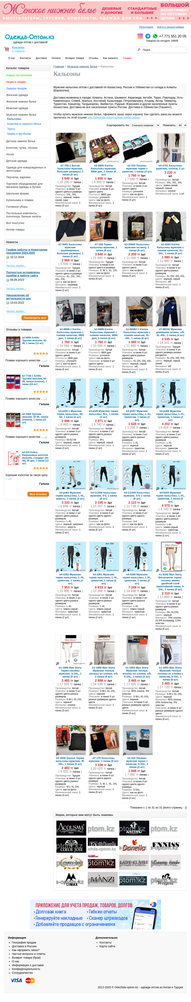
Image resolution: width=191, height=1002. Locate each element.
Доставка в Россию (24, 946)
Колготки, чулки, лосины (21, 147)
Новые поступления (19, 75)
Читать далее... (16, 265)
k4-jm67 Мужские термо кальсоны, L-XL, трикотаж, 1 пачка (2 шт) (136, 415)
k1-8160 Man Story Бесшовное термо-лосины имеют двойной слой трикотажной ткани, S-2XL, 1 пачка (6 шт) (170, 582)
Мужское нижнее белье (21, 114)
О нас (11, 58)
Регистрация (146, 27)
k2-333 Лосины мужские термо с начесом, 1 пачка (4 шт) (137, 168)
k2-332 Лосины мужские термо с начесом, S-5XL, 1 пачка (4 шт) (137, 762)
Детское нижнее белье (20, 141)
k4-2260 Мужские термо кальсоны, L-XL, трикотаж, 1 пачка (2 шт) (136, 579)
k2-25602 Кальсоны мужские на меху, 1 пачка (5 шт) (136, 247)
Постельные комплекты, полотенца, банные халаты (23, 215)
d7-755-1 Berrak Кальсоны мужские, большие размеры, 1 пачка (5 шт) (70, 170)
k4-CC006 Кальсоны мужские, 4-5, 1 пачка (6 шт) (103, 495)
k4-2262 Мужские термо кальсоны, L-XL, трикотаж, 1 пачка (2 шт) (70, 579)
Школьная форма (17, 193)
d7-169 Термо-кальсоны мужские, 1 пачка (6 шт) (103, 247)
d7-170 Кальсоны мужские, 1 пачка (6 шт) (103, 759)
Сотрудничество (22, 972)
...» (45, 360)
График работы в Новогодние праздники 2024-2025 (26, 251)
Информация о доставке (28, 965)
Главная (58, 66)
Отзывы (93, 58)
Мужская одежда (17, 108)
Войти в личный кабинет (170, 27)
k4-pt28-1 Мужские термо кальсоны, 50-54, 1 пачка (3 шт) (70, 414)
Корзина (18, 47)
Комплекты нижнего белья (24, 123)
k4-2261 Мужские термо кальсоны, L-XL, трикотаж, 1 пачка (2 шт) (103, 579)
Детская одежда (16, 160)
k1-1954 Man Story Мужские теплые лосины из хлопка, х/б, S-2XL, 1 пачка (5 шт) (136, 672)
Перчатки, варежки (18, 177)
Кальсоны (14, 118)
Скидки (127, 58)
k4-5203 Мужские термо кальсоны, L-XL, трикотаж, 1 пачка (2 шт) (170, 497)
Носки (10, 154)
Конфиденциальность (26, 969)
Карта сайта (107, 946)
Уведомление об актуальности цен (18, 297)
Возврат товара (74, 58)
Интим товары (15, 229)
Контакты (25, 58)
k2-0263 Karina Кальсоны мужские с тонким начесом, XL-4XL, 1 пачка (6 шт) (170, 249)
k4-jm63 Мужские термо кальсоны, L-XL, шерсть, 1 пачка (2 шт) (70, 495)
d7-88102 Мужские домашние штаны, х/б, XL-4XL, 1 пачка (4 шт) (170, 332)
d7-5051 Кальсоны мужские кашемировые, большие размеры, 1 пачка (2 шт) (70, 250)
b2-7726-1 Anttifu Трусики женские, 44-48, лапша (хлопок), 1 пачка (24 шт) (34, 380)
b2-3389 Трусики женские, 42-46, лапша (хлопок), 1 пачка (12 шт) (35, 418)
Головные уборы (17, 206)
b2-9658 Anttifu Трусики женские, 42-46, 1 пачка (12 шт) (34, 340)
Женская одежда (17, 95)
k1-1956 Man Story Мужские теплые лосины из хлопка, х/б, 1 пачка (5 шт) (103, 672)
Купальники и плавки (19, 200)
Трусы (11, 128)
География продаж (24, 942)
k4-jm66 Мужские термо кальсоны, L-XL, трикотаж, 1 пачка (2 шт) (170, 415)
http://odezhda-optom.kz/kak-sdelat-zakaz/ (114, 117)
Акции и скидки (16, 81)
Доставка (41, 58)
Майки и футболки (19, 133)
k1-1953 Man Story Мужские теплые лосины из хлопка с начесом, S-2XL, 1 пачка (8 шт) (170, 673)
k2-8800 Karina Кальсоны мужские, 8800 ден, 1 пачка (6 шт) (103, 170)
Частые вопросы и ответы (28, 953)
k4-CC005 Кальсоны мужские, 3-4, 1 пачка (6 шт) (136, 495)
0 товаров (18, 51)
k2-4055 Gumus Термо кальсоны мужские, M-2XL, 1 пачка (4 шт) (70, 761)
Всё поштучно (15, 223)
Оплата (56, 58)
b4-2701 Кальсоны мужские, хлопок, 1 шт (170, 167)
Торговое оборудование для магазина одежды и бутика (24, 185)
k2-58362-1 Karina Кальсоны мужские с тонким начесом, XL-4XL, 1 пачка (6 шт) (136, 334)
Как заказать (110, 58)
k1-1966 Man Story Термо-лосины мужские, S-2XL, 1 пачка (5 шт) (70, 672)
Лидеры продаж (16, 88)
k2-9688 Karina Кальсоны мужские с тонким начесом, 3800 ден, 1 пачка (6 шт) (104, 334)
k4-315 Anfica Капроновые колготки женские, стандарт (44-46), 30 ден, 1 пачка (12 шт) (35, 458)
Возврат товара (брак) (26, 957)
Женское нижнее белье (21, 101)
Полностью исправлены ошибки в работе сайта (23, 274)
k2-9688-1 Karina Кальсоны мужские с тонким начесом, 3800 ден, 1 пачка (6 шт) (70, 334)
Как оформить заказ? (25, 950)
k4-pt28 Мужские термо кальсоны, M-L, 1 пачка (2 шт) (104, 414)
